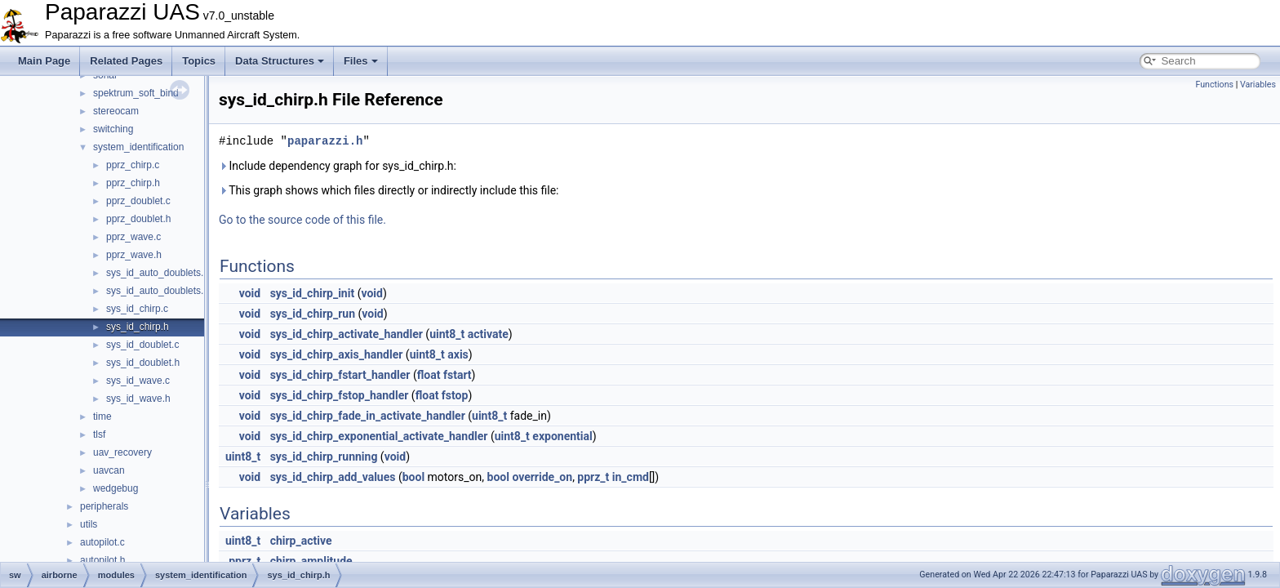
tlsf (99, 434)
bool (413, 476)
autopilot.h (102, 560)
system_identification (138, 147)
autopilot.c (102, 542)
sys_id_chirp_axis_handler (336, 354)
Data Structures (279, 61)
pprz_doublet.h (138, 219)
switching (113, 129)
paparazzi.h (324, 141)
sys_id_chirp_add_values (333, 476)
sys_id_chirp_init (312, 293)
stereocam (116, 111)
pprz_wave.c (133, 237)
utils (88, 524)
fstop (455, 395)
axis (458, 354)
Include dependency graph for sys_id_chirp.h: (337, 165)
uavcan (109, 470)
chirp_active (301, 540)
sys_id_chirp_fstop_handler (339, 395)
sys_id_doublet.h (143, 362)
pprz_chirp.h (133, 183)
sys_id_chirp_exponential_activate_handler (379, 436)
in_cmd (630, 476)
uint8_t (446, 334)
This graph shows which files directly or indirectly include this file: (389, 190)
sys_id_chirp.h (137, 326)
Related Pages (126, 61)
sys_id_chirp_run (312, 313)
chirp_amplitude (311, 561)
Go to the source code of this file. (302, 219)
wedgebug (115, 488)
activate (488, 334)
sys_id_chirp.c (137, 308)
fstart (457, 374)
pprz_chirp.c (132, 165)
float (429, 374)
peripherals (104, 506)
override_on (542, 476)
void (249, 293)
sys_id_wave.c (138, 380)
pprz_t (593, 476)
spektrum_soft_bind (136, 93)
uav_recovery (122, 452)
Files (361, 61)
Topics (199, 61)
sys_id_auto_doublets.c (157, 272)
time (102, 416)
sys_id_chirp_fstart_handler (340, 374)
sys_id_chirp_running (324, 456)
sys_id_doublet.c (142, 344)
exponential (562, 436)
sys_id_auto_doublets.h (157, 290)
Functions (1214, 84)
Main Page (44, 61)
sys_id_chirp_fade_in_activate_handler (367, 415)
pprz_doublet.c (138, 201)
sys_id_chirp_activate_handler (346, 334)
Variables (1258, 84)
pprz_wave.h (134, 255)
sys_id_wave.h (138, 398)
